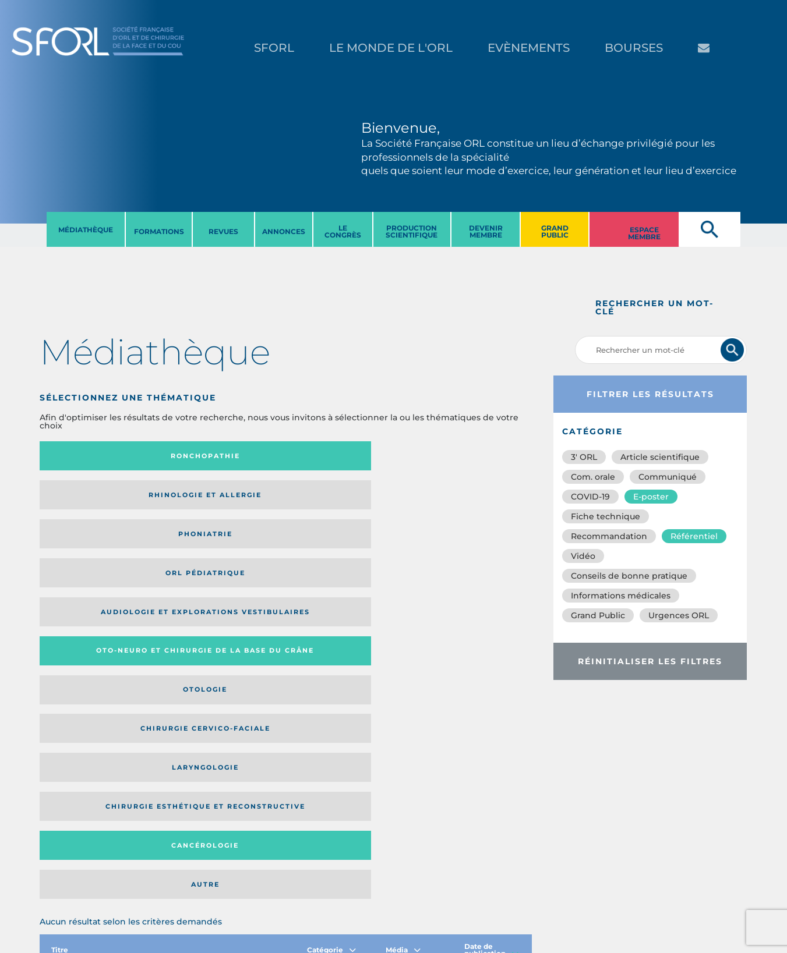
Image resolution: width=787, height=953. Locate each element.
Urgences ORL (678, 615)
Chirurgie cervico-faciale (463, 499)
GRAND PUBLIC (555, 231)
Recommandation (609, 536)
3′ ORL (584, 457)
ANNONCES (283, 231)
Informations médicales (620, 595)
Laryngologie (95, 545)
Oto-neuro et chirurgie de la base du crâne (209, 498)
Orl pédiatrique (465, 456)
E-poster (651, 496)
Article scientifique (660, 457)
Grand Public (598, 615)
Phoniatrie (342, 456)
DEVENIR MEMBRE (486, 231)
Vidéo (583, 556)
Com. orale (593, 477)
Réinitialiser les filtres (650, 661)
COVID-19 (590, 496)
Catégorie (331, 615)
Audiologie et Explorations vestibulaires (82, 498)
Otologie (342, 499)
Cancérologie (342, 545)
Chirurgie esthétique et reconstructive (210, 545)
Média (403, 615)
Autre (465, 545)
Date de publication (491, 615)
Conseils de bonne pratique (629, 576)
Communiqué (667, 477)
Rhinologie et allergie (205, 456)
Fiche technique (605, 516)
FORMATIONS (159, 231)
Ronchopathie (95, 456)
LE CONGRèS (342, 231)
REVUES (223, 231)
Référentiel (694, 536)
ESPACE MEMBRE (644, 233)
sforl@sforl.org (204, 881)
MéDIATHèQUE (85, 229)
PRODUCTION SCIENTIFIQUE (411, 231)
